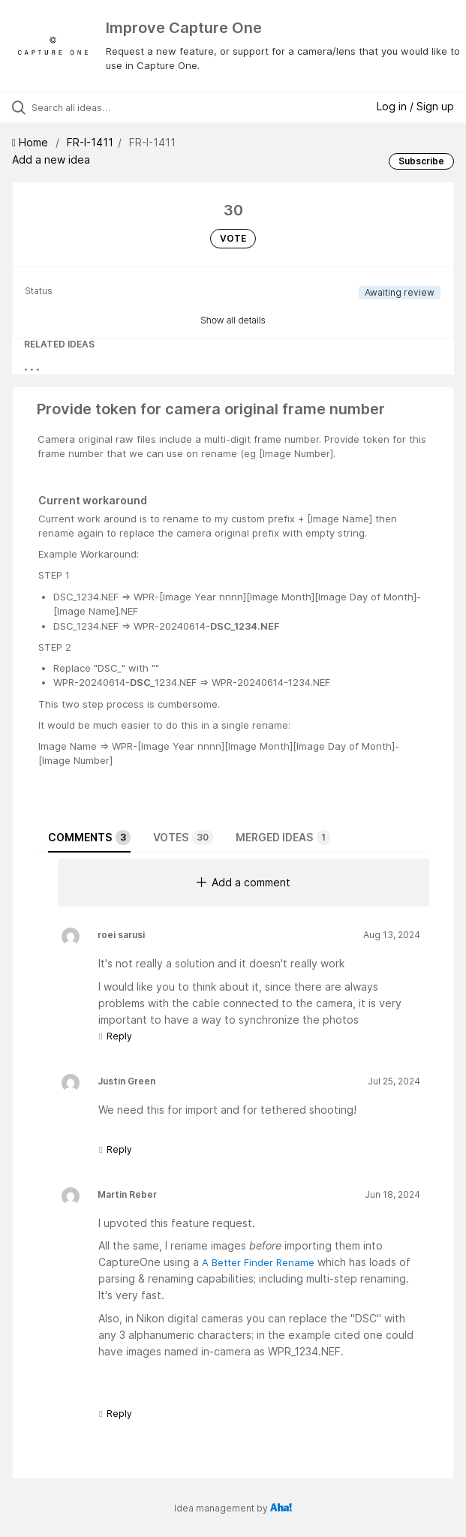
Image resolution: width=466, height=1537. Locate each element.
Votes (183, 837)
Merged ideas (283, 837)
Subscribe (421, 161)
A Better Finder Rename (258, 1262)
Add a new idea (51, 159)
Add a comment (243, 882)
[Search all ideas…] (117, 107)
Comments (89, 837)
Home (31, 142)
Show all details (233, 320)
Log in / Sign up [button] (415, 106)
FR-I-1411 (90, 142)
